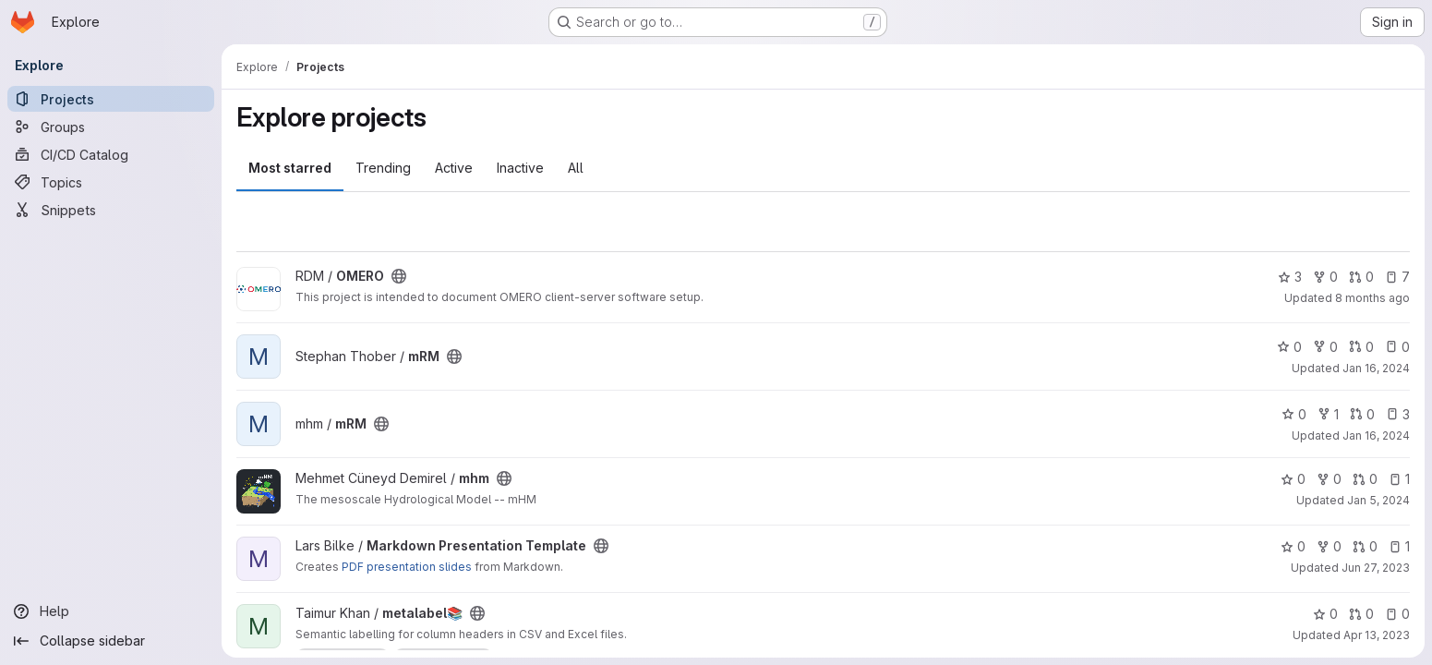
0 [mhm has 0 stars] (1293, 479)
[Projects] (110, 99)
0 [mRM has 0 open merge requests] (1361, 347)
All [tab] (576, 167)
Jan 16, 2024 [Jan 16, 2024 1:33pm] (1376, 435)
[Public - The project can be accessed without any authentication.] (398, 276)
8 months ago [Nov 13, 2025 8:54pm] (1372, 298)
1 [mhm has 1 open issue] (1399, 479)
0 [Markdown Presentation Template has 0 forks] (1329, 546)
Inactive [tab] (520, 167)
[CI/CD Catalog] (110, 154)
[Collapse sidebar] (110, 641)
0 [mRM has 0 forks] (1325, 347)
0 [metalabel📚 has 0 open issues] (1397, 614)
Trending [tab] (383, 167)
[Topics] (110, 182)
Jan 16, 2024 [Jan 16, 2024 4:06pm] (1376, 368)
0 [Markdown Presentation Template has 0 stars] (1293, 546)
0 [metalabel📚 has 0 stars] (1325, 614)
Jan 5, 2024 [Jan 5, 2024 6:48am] (1378, 500)
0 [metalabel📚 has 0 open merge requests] (1361, 614)
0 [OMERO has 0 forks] (1325, 276)
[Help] (110, 611)
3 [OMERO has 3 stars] (1290, 276)
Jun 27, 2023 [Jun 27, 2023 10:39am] (1376, 567)
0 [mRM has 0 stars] (1289, 347)
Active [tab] (454, 167)
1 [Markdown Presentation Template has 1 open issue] (1399, 546)
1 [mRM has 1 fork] (1328, 414)
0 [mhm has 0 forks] (1329, 479)
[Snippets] (110, 210)
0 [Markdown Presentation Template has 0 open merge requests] (1365, 546)
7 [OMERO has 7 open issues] (1397, 276)
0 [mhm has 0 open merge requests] (1365, 479)
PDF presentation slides (407, 567)
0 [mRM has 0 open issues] (1397, 347)
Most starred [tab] (289, 167)
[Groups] (110, 126)
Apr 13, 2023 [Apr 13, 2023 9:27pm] (1376, 635)
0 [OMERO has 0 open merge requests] (1361, 276)
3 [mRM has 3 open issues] (1398, 414)
